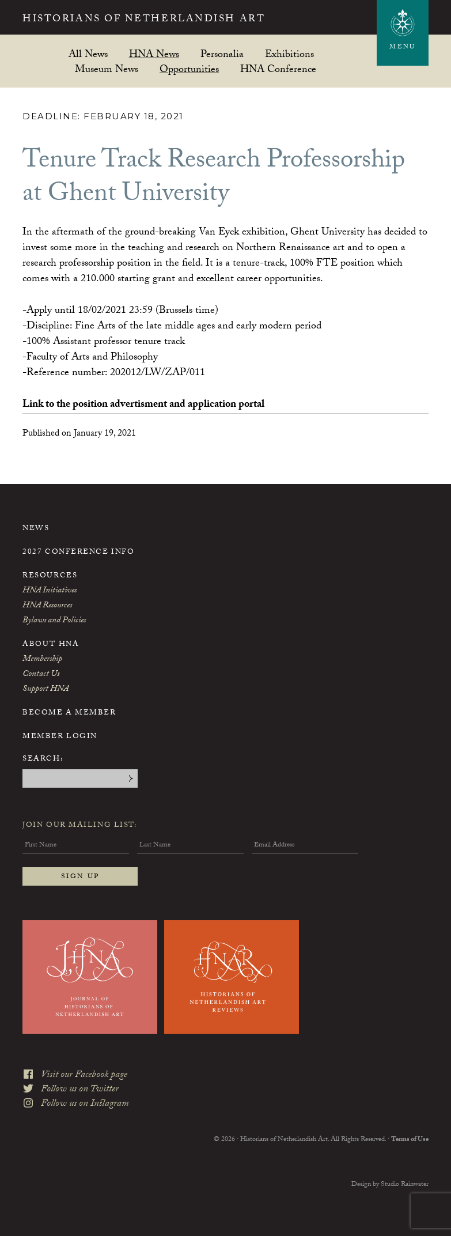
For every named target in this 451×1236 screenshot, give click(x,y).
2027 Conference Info (78, 552)
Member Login (59, 737)
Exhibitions (289, 54)
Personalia (222, 54)
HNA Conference (278, 69)
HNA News (154, 54)
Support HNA (45, 689)
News (35, 529)
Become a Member (69, 713)
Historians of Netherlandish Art (143, 20)
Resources (49, 576)
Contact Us (40, 674)
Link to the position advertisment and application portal (143, 405)
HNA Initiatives (49, 591)
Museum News (106, 69)
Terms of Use (410, 1140)
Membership (42, 659)
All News (88, 54)
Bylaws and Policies (54, 621)
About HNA (50, 644)
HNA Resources (47, 606)
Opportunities (189, 69)
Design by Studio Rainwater (390, 1184)
